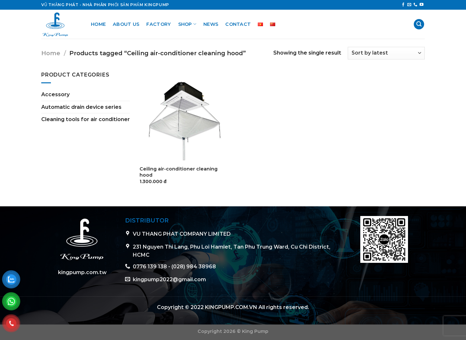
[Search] (419, 24)
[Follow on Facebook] (403, 5)
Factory (158, 24)
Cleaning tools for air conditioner (85, 119)
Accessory (55, 94)
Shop (187, 24)
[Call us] (415, 5)
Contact (238, 24)
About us (126, 24)
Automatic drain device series (81, 107)
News (210, 24)
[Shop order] (386, 53)
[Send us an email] (409, 5)
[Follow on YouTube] (421, 5)
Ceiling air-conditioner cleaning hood (179, 172)
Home (98, 24)
